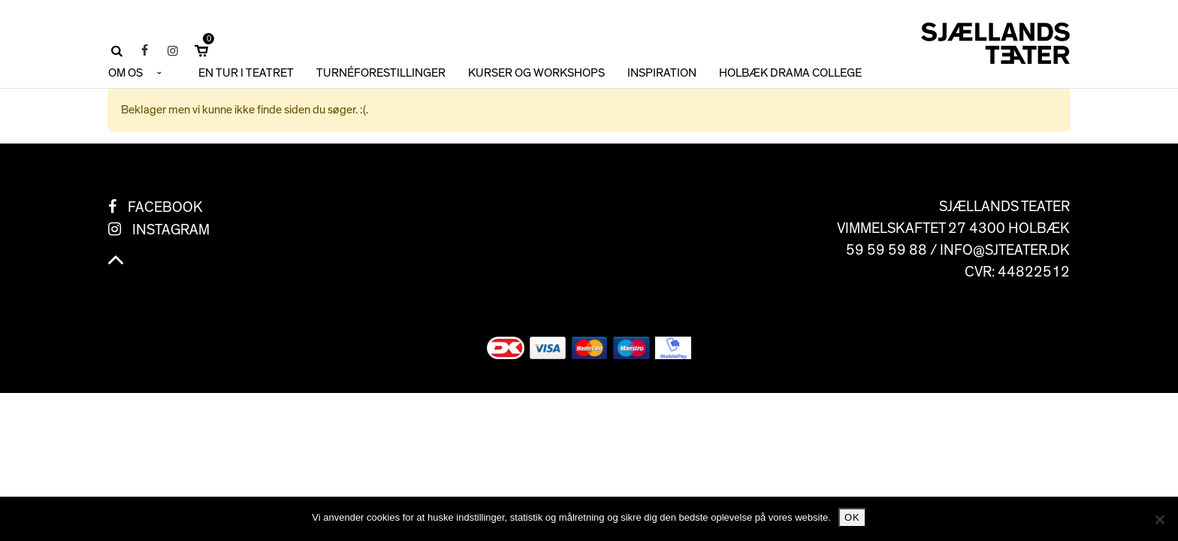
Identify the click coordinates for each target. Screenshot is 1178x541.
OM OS (125, 73)
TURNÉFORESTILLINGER (381, 73)
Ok (852, 517)
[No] (1159, 519)
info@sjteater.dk (1005, 250)
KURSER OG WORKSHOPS (536, 73)
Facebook (165, 207)
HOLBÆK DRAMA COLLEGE (790, 73)
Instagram (171, 229)
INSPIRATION (661, 73)
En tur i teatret (246, 73)
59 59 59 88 (886, 250)
